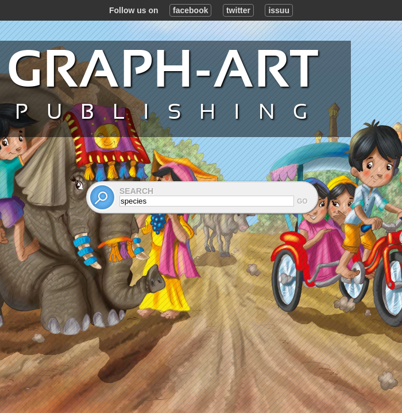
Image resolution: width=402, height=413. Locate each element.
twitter (238, 10)
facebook (190, 10)
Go (302, 201)
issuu (278, 10)
